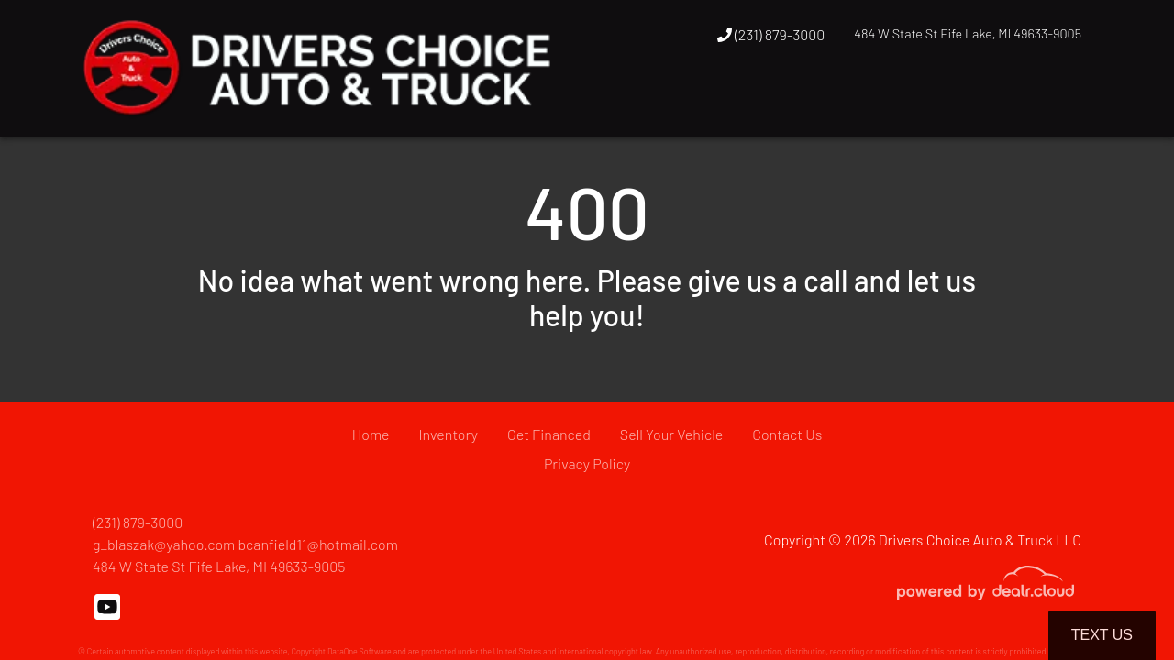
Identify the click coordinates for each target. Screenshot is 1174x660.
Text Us (1102, 635)
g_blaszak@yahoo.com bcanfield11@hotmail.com (245, 544)
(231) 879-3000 (771, 34)
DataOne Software (359, 651)
